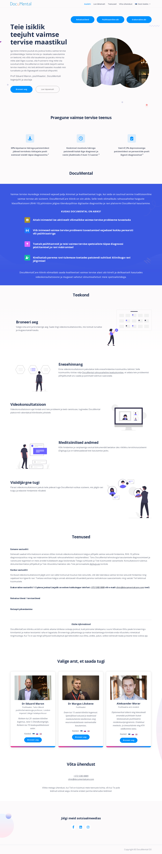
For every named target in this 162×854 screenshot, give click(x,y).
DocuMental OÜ (144, 849)
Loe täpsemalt (48, 89)
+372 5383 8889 (97, 587)
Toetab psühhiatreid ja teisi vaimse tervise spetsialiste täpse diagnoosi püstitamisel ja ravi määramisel (78, 245)
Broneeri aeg (21, 89)
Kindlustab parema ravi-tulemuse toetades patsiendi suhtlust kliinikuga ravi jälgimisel (81, 259)
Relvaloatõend (82, 19)
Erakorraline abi (139, 19)
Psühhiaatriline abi (110, 19)
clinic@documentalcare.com (130, 587)
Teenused (111, 6)
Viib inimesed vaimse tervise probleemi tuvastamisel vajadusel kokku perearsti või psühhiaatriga (83, 232)
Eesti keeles (142, 6)
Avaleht (85, 6)
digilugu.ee (95, 564)
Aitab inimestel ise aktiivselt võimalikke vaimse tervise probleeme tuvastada (82, 220)
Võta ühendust (125, 6)
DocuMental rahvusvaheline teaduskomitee (103, 372)
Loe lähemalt (98, 6)
